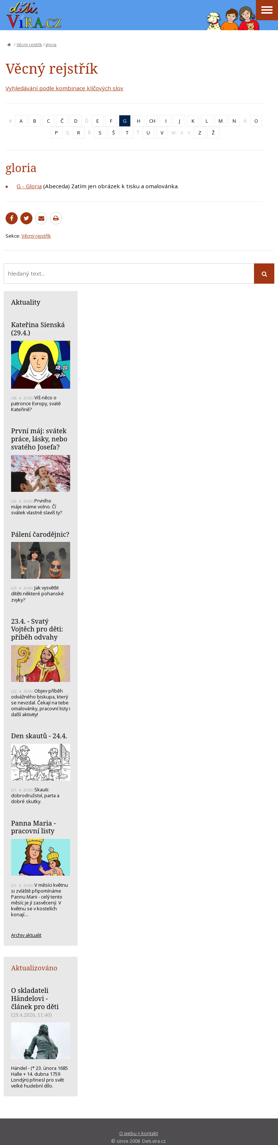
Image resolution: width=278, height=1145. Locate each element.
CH (152, 121)
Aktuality (25, 302)
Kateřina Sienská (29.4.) (38, 328)
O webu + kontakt (138, 1133)
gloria (51, 44)
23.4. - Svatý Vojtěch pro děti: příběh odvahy (37, 629)
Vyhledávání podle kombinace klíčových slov (64, 88)
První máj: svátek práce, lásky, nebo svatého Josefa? (39, 438)
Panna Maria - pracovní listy (33, 827)
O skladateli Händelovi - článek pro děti (35, 998)
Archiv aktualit (26, 935)
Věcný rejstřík (29, 44)
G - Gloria (29, 186)
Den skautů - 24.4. (39, 735)
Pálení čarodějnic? (40, 534)
